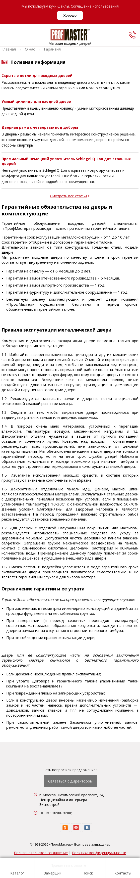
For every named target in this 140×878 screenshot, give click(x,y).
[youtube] (76, 827)
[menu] (7, 36)
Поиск (88, 868)
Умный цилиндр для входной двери (36, 101)
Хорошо (70, 15)
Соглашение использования (95, 6)
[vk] (87, 827)
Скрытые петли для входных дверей (37, 75)
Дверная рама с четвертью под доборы (40, 127)
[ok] (65, 827)
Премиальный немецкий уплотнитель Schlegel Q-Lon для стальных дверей (66, 161)
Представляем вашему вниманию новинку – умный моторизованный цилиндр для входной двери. (68, 111)
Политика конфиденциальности (99, 852)
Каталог (17, 868)
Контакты (122, 868)
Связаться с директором (70, 780)
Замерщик (52, 868)
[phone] (132, 35)
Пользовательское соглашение (41, 852)
